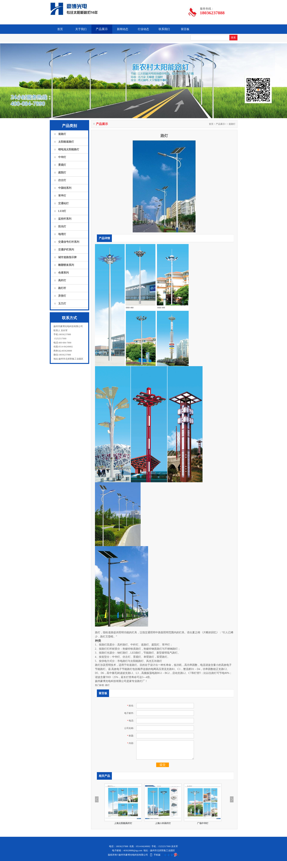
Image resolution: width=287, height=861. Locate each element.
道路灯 (62, 134)
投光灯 (62, 226)
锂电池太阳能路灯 (68, 149)
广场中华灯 (202, 823)
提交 (163, 764)
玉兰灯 (62, 303)
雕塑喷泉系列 (66, 265)
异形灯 (62, 295)
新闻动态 (122, 29)
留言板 (185, 29)
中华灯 (62, 157)
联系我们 (164, 29)
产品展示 (102, 29)
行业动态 (143, 29)
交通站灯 (63, 203)
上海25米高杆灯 (163, 823)
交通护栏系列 (66, 249)
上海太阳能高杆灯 (123, 823)
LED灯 (62, 211)
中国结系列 (64, 188)
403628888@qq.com (132, 850)
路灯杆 (62, 288)
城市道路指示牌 (67, 257)
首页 (60, 29)
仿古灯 (62, 180)
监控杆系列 (64, 218)
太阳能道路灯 (66, 141)
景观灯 (62, 164)
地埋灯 (62, 234)
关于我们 (81, 29)
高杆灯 (62, 280)
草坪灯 (62, 195)
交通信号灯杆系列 (68, 241)
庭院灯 (62, 172)
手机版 (157, 854)
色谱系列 (63, 272)
